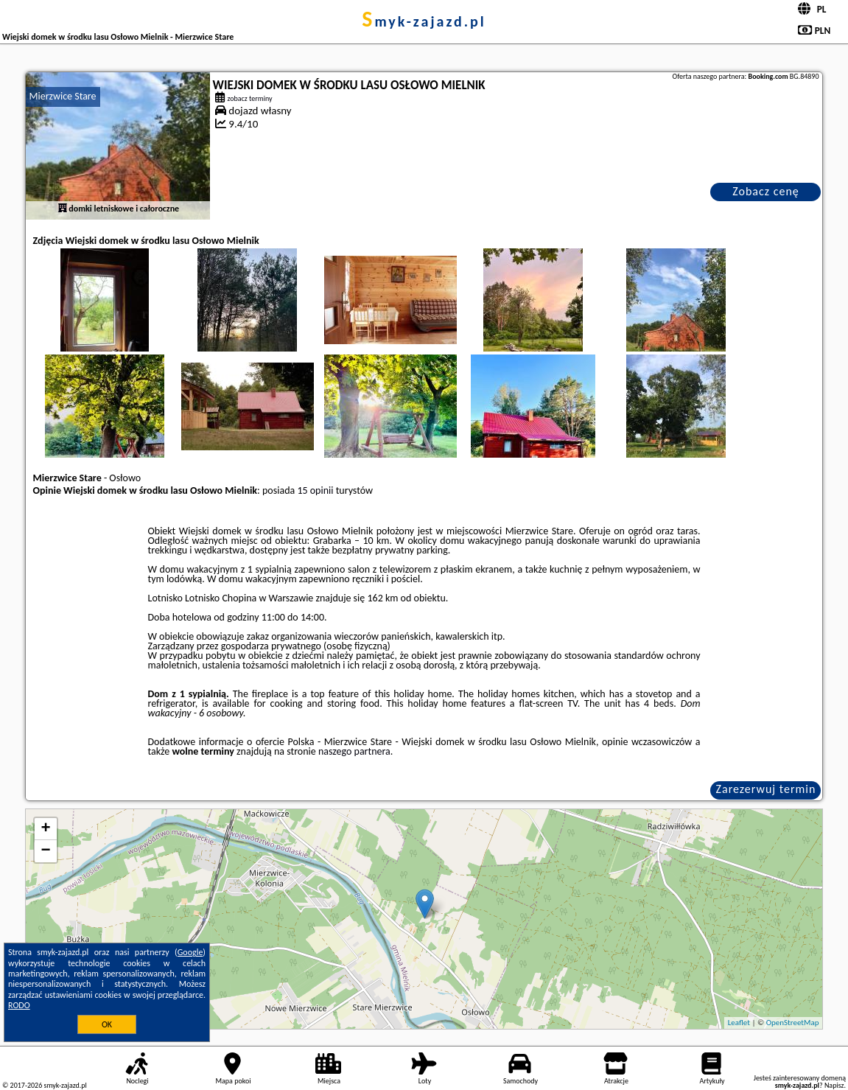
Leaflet (739, 1022)
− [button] (45, 851)
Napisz (834, 1085)
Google (190, 952)
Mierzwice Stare (63, 96)
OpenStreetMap (792, 1022)
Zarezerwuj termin (766, 789)
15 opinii (315, 490)
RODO (19, 1005)
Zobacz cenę (765, 191)
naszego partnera (354, 751)
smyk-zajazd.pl (424, 21)
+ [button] (45, 829)
